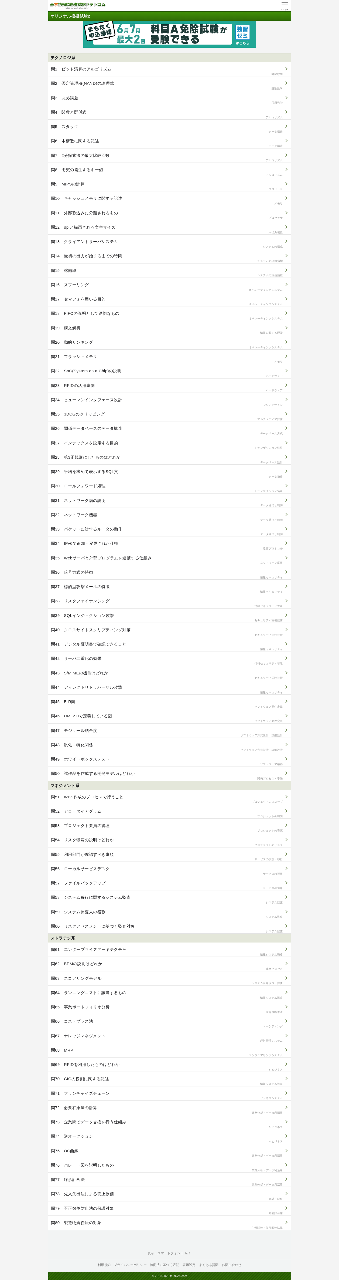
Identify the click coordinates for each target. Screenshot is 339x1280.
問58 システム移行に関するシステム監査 (167, 899)
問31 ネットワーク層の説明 (167, 503)
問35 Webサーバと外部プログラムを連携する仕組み (167, 560)
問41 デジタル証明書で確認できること (167, 646)
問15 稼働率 (167, 273)
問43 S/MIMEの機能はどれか (167, 675)
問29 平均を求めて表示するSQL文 (167, 474)
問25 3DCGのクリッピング (167, 416)
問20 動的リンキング (167, 344)
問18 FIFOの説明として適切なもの (167, 315)
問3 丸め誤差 (167, 100)
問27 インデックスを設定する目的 (167, 445)
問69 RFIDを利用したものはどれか (167, 1067)
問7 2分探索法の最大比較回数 (167, 158)
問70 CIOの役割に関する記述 (167, 1081)
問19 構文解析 (167, 330)
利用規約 (104, 1265)
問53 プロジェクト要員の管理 (167, 828)
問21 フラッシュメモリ (167, 359)
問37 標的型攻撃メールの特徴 (167, 589)
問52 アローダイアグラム (167, 813)
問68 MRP (167, 1052)
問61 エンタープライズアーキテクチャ (167, 952)
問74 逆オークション (167, 1138)
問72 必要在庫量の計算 (167, 1110)
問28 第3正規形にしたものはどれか (167, 459)
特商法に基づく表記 (164, 1265)
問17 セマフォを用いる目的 (167, 301)
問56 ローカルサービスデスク (167, 871)
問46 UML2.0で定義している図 (167, 718)
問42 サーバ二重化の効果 (167, 661)
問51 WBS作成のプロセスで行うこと (167, 799)
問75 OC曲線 (167, 1153)
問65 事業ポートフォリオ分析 (167, 1009)
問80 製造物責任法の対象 (167, 1225)
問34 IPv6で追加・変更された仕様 (167, 545)
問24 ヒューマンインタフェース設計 (167, 402)
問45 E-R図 (167, 704)
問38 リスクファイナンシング (167, 603)
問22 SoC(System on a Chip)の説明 (167, 373)
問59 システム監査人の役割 (167, 914)
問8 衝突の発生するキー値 (167, 172)
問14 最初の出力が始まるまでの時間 (167, 258)
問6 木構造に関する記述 (167, 143)
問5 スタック (167, 129)
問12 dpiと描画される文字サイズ (167, 229)
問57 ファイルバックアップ (167, 885)
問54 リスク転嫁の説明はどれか (167, 842)
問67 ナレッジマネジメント (167, 1038)
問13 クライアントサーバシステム (167, 244)
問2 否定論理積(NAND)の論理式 (167, 85)
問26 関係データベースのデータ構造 (167, 430)
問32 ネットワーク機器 (167, 517)
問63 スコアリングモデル (167, 980)
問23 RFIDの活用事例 (167, 388)
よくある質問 (209, 1265)
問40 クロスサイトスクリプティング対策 (167, 632)
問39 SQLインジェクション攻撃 (167, 618)
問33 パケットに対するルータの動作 (167, 531)
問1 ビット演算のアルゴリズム (167, 71)
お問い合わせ (232, 1265)
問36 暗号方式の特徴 (167, 574)
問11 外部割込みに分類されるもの (167, 215)
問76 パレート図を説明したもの (167, 1167)
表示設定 (189, 1265)
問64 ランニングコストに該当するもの (167, 995)
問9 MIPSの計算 (167, 186)
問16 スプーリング (167, 287)
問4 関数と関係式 (167, 114)
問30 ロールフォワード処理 (167, 488)
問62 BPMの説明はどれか (167, 966)
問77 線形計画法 (167, 1182)
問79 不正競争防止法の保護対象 (167, 1210)
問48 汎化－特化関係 (167, 747)
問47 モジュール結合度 (167, 733)
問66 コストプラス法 (167, 1023)
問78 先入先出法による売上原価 (167, 1196)
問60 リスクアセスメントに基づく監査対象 (167, 928)
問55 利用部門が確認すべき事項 (167, 857)
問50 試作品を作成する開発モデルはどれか (167, 776)
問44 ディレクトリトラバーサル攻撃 (167, 689)
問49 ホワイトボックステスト (167, 761)
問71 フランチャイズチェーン (167, 1095)
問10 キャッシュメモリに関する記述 (167, 200)
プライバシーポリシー (130, 1265)
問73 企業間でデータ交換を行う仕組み (167, 1124)
